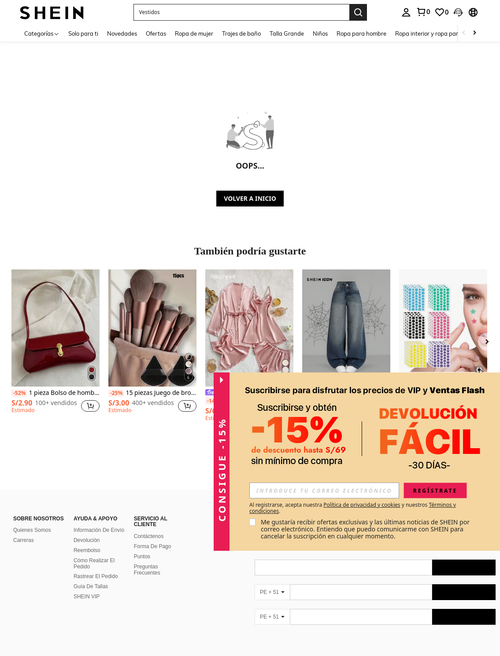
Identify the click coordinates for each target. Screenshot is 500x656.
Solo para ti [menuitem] (83, 33)
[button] (241, 12)
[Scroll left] (464, 33)
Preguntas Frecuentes (147, 570)
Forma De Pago (152, 546)
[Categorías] (42, 33)
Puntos (142, 556)
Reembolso (87, 550)
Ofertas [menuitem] (156, 33)
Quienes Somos (32, 530)
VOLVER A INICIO (250, 198)
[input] (324, 490)
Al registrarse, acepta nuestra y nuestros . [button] (352, 508)
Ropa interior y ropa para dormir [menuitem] (437, 33)
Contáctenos (148, 536)
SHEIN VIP (87, 596)
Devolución (87, 540)
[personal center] (406, 12)
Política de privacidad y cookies (361, 505)
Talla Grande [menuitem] (287, 33)
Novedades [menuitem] (122, 33)
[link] (423, 12)
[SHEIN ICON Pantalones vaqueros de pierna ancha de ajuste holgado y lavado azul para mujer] (346, 328)
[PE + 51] (272, 592)
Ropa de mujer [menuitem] (194, 33)
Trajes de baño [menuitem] (241, 33)
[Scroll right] (474, 33)
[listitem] (55, 349)
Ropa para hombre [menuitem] (361, 33)
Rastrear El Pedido (96, 576)
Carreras (23, 540)
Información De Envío (99, 530)
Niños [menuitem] (320, 33)
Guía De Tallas (91, 586)
